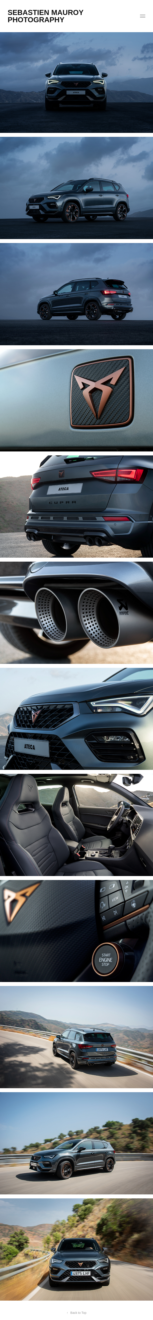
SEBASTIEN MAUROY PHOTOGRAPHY (46, 16)
